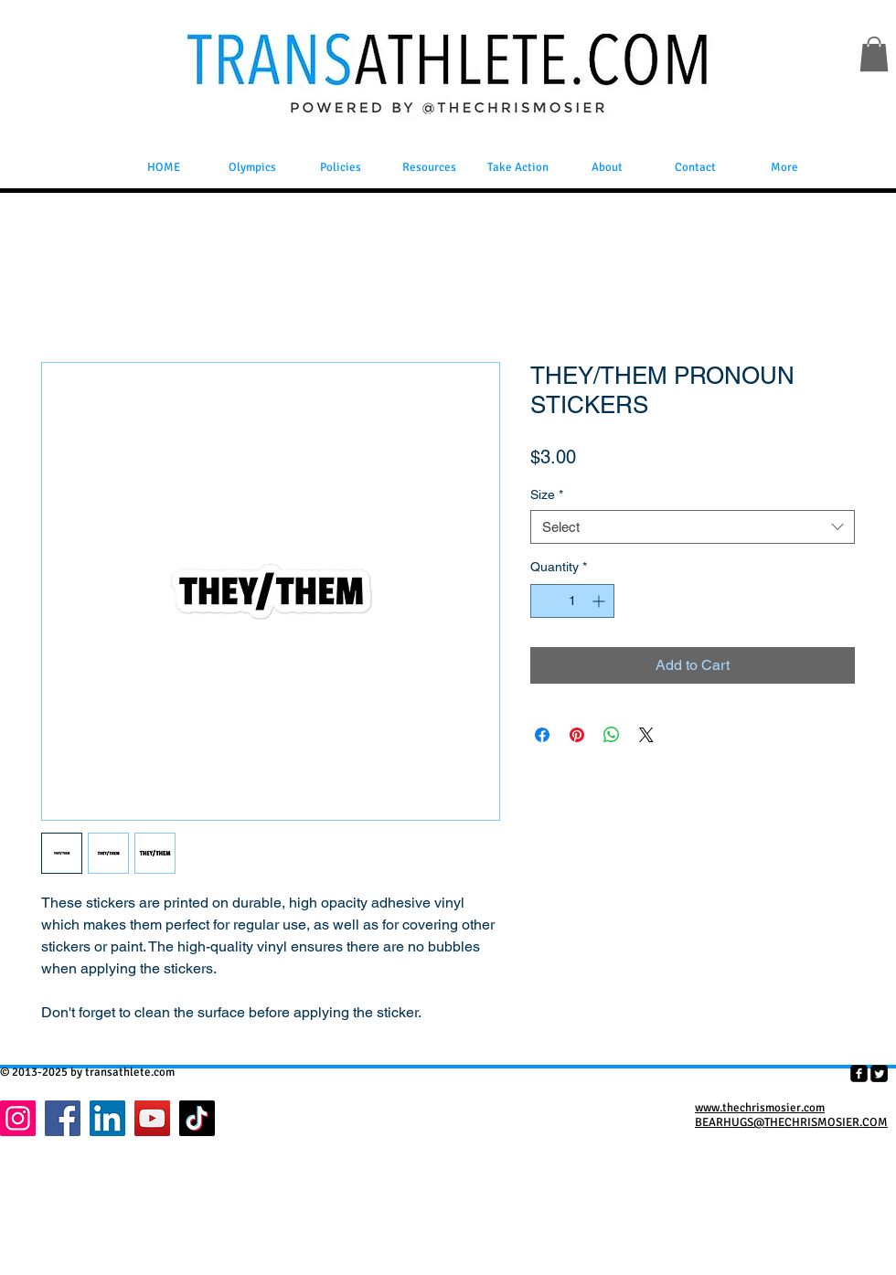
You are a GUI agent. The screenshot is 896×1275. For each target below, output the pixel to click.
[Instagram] (18, 1118)
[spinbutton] (572, 601)
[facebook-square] (859, 1073)
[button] (874, 54)
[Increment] (600, 601)
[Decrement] (544, 601)
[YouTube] (152, 1118)
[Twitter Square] (879, 1073)
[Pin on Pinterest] (577, 735)
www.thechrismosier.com (760, 1107)
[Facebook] (62, 1118)
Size (546, 494)
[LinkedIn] (107, 1118)
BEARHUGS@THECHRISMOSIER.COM (791, 1122)
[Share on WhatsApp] (612, 735)
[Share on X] (646, 735)
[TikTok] (197, 1118)
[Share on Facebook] (542, 735)
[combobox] (692, 527)
